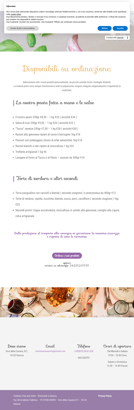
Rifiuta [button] (105, 28)
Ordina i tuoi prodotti (67, 256)
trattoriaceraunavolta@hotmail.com (50, 351)
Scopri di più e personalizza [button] (22, 28)
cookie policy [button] (16, 14)
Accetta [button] (120, 28)
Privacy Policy (105, 395)
